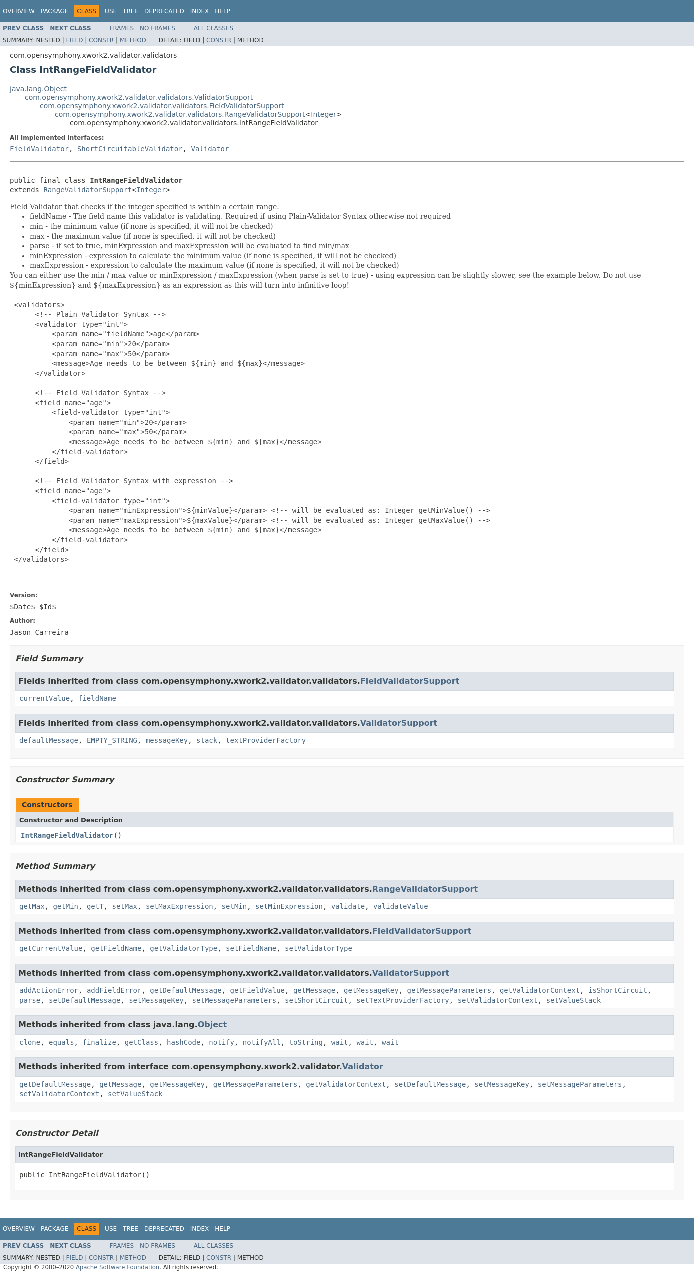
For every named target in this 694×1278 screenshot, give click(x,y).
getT (95, 906)
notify (221, 1042)
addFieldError (114, 990)
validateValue (400, 906)
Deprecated (164, 11)
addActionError (48, 990)
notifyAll (262, 1042)
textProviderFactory (266, 740)
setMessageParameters (234, 1000)
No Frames (157, 28)
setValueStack (573, 1000)
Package (54, 11)
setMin (234, 906)
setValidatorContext (498, 1000)
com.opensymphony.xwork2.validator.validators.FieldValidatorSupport (162, 106)
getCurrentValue (50, 948)
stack (206, 740)
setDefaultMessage (84, 1000)
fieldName (97, 698)
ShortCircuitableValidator (130, 149)
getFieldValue (257, 990)
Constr (101, 40)
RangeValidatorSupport (87, 190)
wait (339, 1042)
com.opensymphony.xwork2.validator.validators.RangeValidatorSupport (180, 114)
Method (133, 40)
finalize (99, 1042)
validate (348, 906)
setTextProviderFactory (402, 1000)
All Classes (213, 28)
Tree (130, 11)
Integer (323, 114)
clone (29, 1042)
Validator (210, 149)
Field (74, 40)
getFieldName (116, 948)
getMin (65, 906)
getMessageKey (371, 990)
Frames (122, 28)
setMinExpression (289, 906)
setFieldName (251, 948)
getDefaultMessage (185, 990)
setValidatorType (318, 948)
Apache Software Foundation (117, 1267)
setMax (124, 906)
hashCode (183, 1042)
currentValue (44, 698)
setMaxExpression (179, 906)
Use (111, 11)
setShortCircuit (316, 1000)
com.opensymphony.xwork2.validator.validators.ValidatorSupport (139, 97)
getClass (141, 1042)
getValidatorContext (540, 990)
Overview (19, 11)
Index (199, 11)
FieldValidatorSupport (410, 681)
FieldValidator (39, 149)
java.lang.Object (38, 89)
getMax (32, 906)
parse (29, 1000)
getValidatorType (183, 948)
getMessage (314, 990)
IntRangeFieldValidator (67, 835)
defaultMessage (48, 740)
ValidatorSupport (398, 723)
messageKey (167, 740)
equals (61, 1042)
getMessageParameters (449, 990)
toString (306, 1042)
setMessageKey (156, 1000)
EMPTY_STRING (112, 740)
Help (222, 11)
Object (212, 1024)
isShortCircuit (617, 990)
